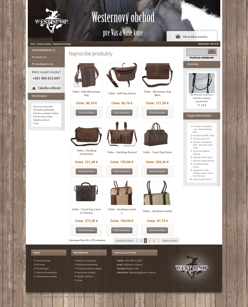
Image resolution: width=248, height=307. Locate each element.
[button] (86, 113)
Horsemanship (43, 260)
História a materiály (43, 106)
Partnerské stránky (43, 116)
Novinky (192, 64)
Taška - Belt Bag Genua (122, 93)
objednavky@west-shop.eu (142, 272)
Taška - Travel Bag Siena (157, 152)
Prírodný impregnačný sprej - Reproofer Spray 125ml (203, 145)
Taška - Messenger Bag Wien (157, 93)
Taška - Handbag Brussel (122, 152)
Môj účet (214, 43)
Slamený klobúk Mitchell (203, 160)
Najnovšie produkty (62, 44)
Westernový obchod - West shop (53, 296)
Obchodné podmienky (43, 109)
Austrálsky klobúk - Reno (203, 135)
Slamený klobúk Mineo (203, 157)
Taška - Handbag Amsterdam (86, 152)
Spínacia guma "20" (201, 138)
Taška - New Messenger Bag (86, 93)
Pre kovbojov (40, 64)
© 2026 (33, 296)
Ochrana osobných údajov (46, 113)
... (158, 240)
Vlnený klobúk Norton (202, 179)
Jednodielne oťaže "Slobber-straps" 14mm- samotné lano (203, 173)
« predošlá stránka (124, 240)
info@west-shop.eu (132, 264)
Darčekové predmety (46, 272)
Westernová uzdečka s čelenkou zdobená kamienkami (201, 98)
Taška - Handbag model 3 (122, 211)
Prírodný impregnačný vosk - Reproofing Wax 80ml (202, 129)
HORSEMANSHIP (42, 50)
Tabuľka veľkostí (49, 88)
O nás (36, 123)
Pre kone (37, 57)
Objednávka (203, 43)
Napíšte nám (132, 268)
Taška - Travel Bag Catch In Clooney (86, 211)
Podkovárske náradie (46, 276)
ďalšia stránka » (170, 240)
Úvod (32, 44)
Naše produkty (44, 44)
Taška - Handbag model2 (157, 211)
